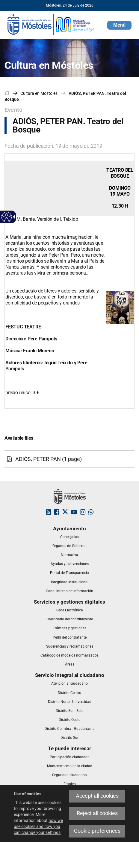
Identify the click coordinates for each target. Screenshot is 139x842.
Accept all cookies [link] (97, 796)
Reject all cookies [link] (97, 813)
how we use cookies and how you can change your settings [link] (38, 826)
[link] (50, 24)
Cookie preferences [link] (97, 831)
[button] (119, 25)
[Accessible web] (6, 217)
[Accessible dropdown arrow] (13, 217)
